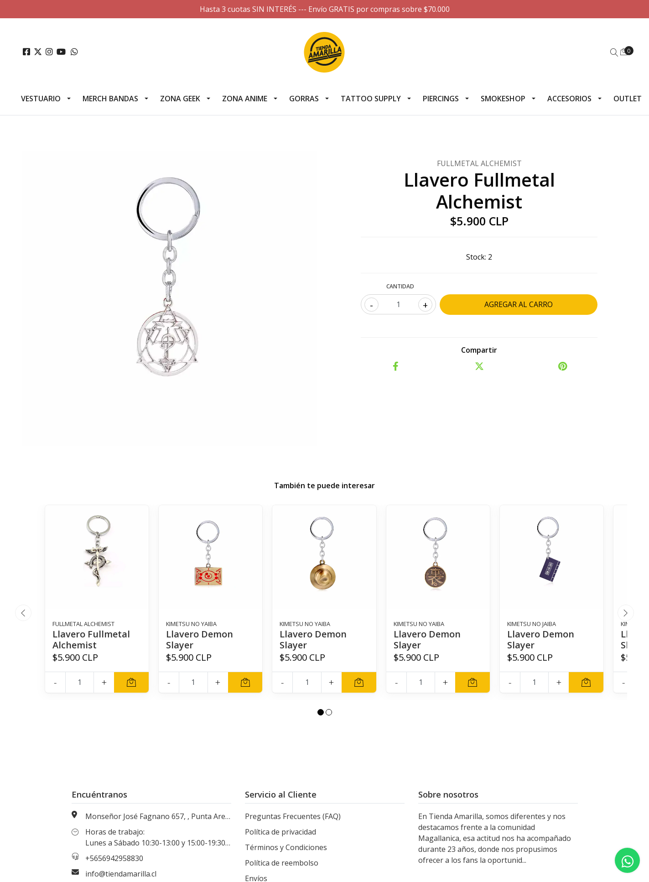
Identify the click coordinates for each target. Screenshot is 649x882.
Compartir (479, 350)
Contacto (260, 826)
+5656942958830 (114, 790)
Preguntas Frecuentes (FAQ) (293, 748)
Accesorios (569, 99)
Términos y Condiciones (286, 779)
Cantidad (400, 286)
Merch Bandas (110, 99)
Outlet (627, 99)
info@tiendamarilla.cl (120, 806)
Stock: (476, 257)
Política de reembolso (281, 795)
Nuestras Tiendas (115, 821)
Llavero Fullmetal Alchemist (91, 571)
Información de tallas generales (299, 841)
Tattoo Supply (371, 99)
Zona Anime (244, 99)
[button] (321, 644)
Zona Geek (180, 99)
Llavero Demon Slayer (199, 571)
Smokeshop (503, 99)
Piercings (441, 99)
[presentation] (23, 545)
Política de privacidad (280, 764)
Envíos (256, 810)
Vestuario (41, 99)
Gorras (304, 99)
